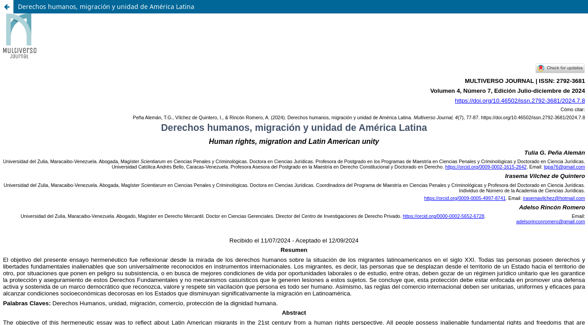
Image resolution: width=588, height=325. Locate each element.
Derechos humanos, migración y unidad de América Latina (106, 6)
